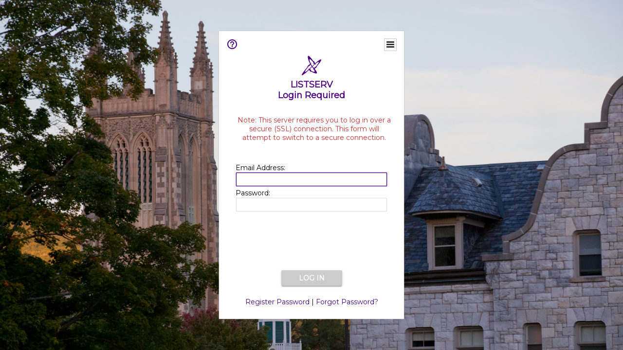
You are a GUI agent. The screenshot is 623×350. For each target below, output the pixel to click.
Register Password (277, 302)
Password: (253, 193)
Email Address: (260, 167)
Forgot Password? (347, 302)
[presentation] (311, 242)
